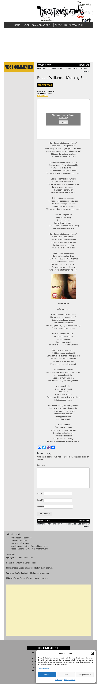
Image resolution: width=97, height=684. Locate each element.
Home (17, 25)
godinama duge (68, 350)
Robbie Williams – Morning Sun (62, 77)
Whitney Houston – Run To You (49, 68)
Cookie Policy (59, 680)
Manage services (44, 668)
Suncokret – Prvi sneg (20, 544)
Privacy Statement (69, 680)
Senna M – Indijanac (19, 541)
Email (40, 500)
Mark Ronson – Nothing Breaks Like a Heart (29, 547)
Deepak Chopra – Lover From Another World (29, 550)
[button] (92, 653)
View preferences (84, 675)
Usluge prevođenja (73, 25)
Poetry (58, 25)
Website (40, 507)
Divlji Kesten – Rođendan (21, 539)
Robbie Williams (47, 93)
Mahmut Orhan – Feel (24, 559)
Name (40, 493)
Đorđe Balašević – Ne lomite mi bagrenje (36, 569)
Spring (52, 91)
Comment (41, 465)
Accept (46, 675)
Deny (66, 675)
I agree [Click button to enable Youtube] (63, 122)
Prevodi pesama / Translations (37, 25)
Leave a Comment (43, 96)
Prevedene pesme (45, 85)
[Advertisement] (48, 45)
